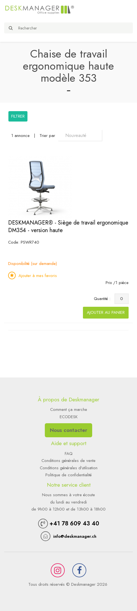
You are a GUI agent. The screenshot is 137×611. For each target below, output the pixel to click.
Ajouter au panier (106, 312)
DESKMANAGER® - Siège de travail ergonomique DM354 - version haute (68, 227)
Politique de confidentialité (68, 475)
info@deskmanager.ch (74, 536)
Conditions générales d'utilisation (68, 468)
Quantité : (103, 299)
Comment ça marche (68, 409)
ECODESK (69, 417)
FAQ (69, 453)
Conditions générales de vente (68, 460)
